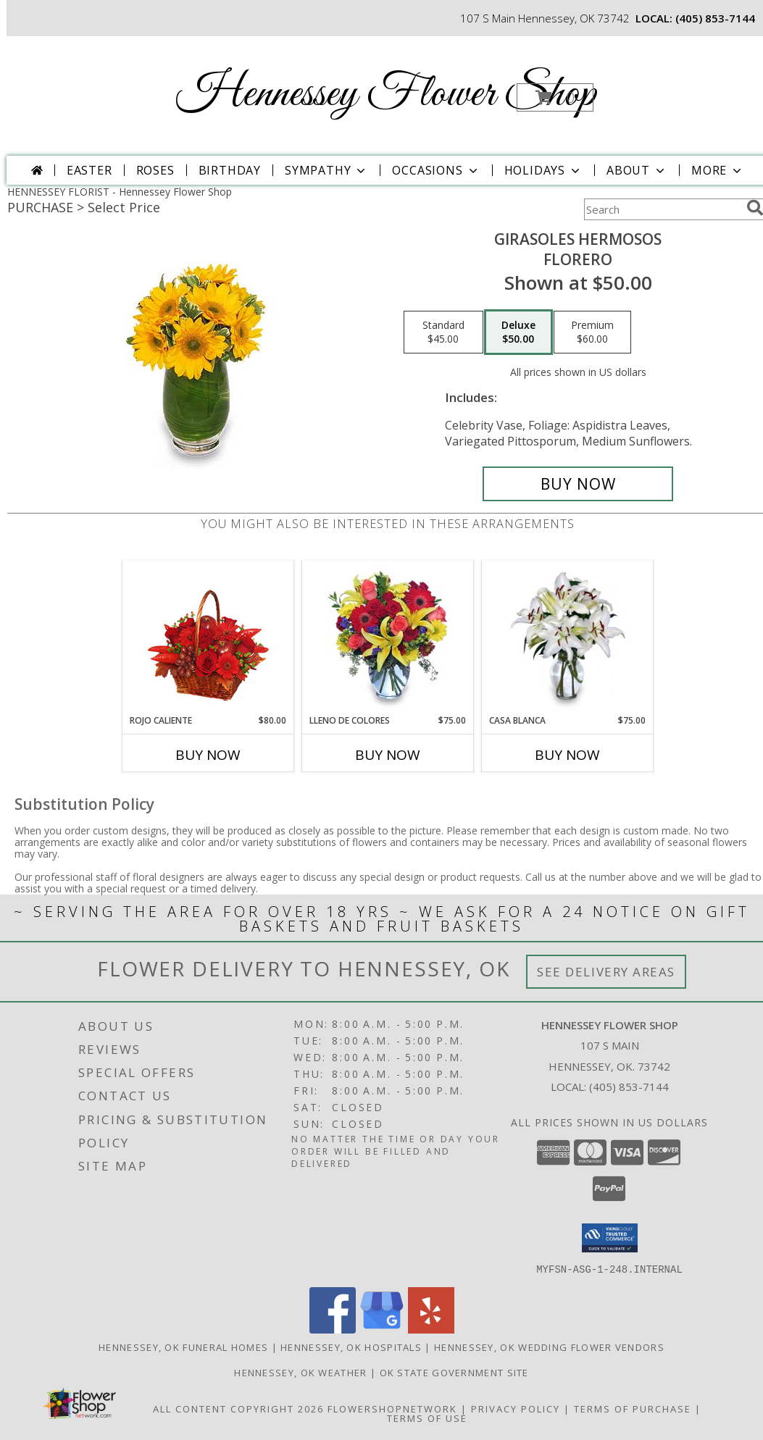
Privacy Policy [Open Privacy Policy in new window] (515, 1408)
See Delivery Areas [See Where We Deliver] (606, 971)
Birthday (230, 170)
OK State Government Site (454, 1371)
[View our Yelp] (431, 1329)
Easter (89, 170)
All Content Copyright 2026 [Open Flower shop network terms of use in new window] (238, 1408)
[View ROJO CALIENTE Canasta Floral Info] (208, 637)
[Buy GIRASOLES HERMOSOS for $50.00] (578, 483)
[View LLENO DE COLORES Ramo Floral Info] (388, 637)
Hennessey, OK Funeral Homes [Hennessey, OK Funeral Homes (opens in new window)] (183, 1346)
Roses (155, 170)
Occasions (436, 170)
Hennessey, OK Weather (300, 1371)
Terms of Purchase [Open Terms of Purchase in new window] (632, 1408)
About (636, 170)
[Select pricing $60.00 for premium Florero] (592, 332)
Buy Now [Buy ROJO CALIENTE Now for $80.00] (208, 754)
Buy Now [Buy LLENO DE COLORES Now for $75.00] (387, 754)
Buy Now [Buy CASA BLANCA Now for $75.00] (567, 754)
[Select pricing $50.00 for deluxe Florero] (518, 332)
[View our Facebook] (332, 1329)
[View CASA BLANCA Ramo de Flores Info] (567, 637)
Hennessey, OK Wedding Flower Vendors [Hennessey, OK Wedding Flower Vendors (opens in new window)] (549, 1346)
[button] (555, 97)
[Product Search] (662, 209)
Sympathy (326, 170)
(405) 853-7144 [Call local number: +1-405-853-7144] (715, 18)
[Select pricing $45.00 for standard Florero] (443, 332)
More (717, 170)
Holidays (543, 170)
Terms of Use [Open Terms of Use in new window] (427, 1417)
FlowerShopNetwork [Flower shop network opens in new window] (392, 1408)
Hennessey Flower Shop (386, 94)
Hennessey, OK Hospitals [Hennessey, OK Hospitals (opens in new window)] (351, 1346)
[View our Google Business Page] (382, 1329)
